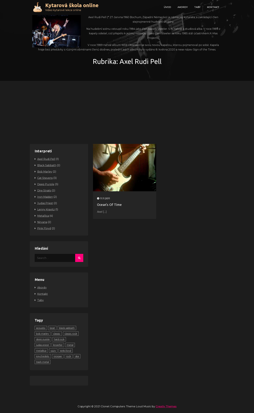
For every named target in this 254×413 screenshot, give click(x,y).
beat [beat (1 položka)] (52, 327)
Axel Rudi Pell (46, 159)
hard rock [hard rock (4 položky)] (59, 339)
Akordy (183, 7)
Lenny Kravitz (46, 209)
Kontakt (213, 7)
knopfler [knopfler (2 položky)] (58, 344)
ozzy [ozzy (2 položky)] (53, 350)
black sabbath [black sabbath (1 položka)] (67, 327)
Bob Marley (44, 171)
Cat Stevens (45, 177)
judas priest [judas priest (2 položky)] (42, 344)
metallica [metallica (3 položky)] (41, 350)
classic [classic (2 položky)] (56, 333)
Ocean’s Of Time (109, 204)
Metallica (43, 215)
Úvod (167, 7)
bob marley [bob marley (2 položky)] (42, 333)
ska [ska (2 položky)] (77, 356)
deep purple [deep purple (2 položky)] (43, 339)
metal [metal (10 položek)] (70, 344)
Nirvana (42, 222)
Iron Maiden (45, 196)
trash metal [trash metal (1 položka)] (42, 361)
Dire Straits (44, 190)
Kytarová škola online (71, 5)
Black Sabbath (46, 165)
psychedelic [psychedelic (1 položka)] (42, 356)
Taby (197, 7)
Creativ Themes (166, 406)
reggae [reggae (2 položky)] (58, 356)
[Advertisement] (127, 105)
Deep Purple (45, 184)
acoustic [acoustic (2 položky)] (41, 327)
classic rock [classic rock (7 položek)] (70, 333)
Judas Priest (45, 203)
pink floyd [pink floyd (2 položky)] (65, 350)
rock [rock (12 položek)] (68, 356)
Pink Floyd (44, 228)
